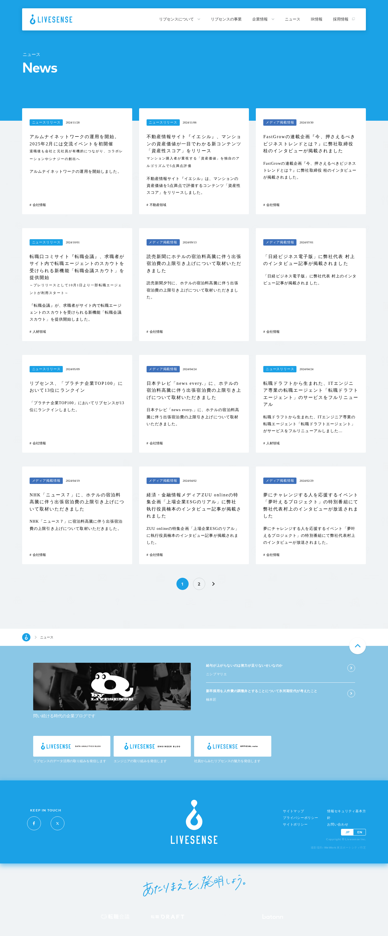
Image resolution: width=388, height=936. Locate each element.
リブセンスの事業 (226, 19)
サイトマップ (293, 811)
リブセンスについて (179, 19)
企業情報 (263, 19)
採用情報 (344, 19)
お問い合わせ (337, 824)
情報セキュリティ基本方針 (346, 814)
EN (359, 832)
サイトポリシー (295, 824)
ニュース (292, 19)
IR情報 (316, 19)
